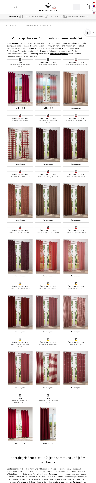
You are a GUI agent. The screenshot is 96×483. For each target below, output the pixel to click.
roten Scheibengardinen (59, 54)
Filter (90, 32)
